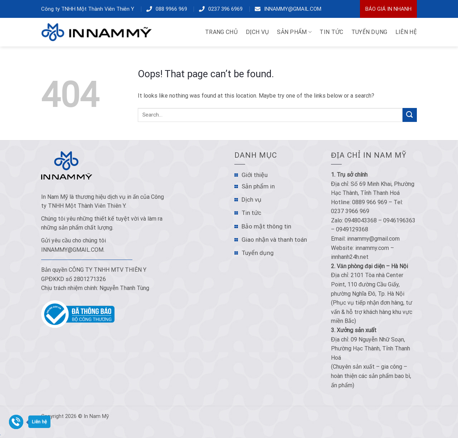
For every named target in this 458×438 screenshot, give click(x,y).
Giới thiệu (255, 174)
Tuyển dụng (258, 252)
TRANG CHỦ (221, 32)
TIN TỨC (331, 32)
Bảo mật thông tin (266, 226)
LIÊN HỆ (406, 32)
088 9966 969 (171, 9)
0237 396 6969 (225, 9)
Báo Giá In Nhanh (388, 9)
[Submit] (410, 115)
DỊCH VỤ (257, 32)
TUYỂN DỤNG (369, 32)
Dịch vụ (252, 199)
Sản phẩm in (258, 186)
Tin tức (251, 212)
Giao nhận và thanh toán (274, 239)
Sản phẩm (294, 32)
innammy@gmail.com (292, 9)
